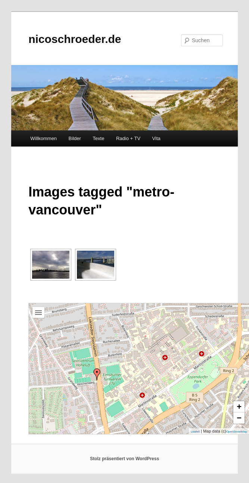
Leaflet (195, 431)
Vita (156, 138)
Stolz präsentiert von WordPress (124, 458)
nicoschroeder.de (74, 39)
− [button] (239, 417)
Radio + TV (128, 138)
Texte (98, 138)
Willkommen (43, 138)
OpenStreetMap (236, 431)
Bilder (75, 138)
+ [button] (239, 406)
